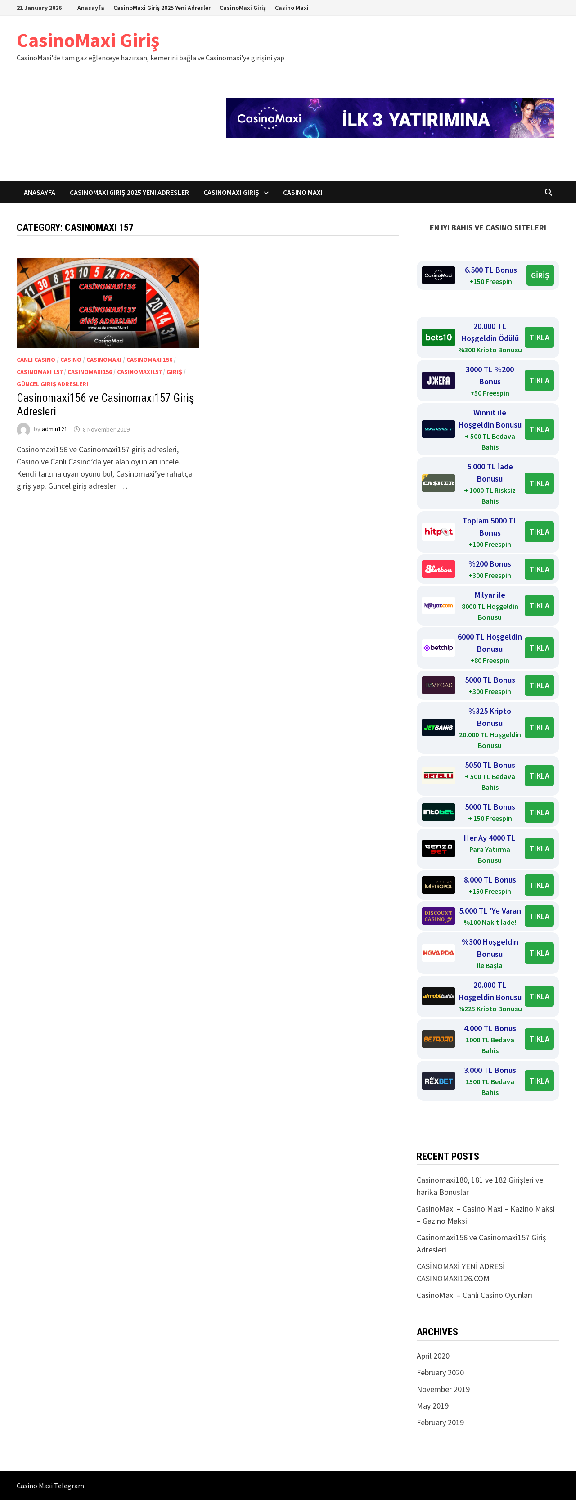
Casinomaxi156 (90, 372)
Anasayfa (90, 8)
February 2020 (440, 1372)
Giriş (174, 372)
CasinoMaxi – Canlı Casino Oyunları (474, 1295)
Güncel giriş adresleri (52, 384)
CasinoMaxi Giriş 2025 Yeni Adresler (162, 8)
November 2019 (443, 1389)
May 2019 (433, 1406)
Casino (70, 360)
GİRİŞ (540, 275)
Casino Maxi (292, 8)
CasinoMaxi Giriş (243, 8)
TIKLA (539, 337)
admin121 (55, 429)
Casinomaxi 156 (149, 360)
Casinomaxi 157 (40, 372)
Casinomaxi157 (139, 372)
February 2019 (440, 1422)
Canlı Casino (36, 360)
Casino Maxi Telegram (50, 1485)
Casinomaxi (104, 360)
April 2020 (433, 1356)
